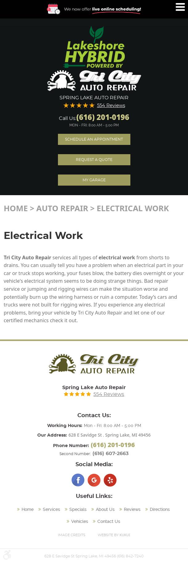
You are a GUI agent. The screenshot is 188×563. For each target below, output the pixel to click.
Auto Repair (62, 208)
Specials (78, 509)
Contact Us (108, 521)
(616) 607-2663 (110, 453)
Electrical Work (133, 208)
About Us (105, 509)
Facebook (78, 480)
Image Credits (71, 535)
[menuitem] (26, 509)
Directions (160, 509)
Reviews (132, 509)
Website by (114, 534)
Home (16, 208)
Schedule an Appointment (94, 139)
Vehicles (79, 521)
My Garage (94, 180)
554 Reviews (111, 105)
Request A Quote (94, 160)
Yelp (110, 480)
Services (51, 509)
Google (94, 480)
